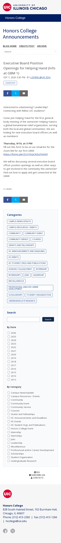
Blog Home (10, 46)
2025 (13, 336)
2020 (13, 354)
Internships (15, 275)
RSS (37, 472)
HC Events (14, 257)
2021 (13, 350)
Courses (36, 239)
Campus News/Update (20, 221)
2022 (13, 347)
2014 (13, 375)
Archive (42, 46)
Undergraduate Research (22, 300)
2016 (13, 368)
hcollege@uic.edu (16, 521)
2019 (13, 358)
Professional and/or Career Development (23, 288)
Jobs (27, 275)
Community (15, 233)
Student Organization (39, 295)
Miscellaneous (16, 281)
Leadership (10, 83)
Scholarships (16, 295)
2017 (13, 365)
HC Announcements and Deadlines (27, 251)
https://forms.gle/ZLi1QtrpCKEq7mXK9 (25, 154)
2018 (13, 361)
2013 (13, 379)
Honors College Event (20, 269)
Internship (41, 269)
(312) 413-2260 (21, 517)
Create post (27, 46)
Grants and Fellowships (21, 245)
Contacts (37, 477)
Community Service (18, 239)
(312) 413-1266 (48, 517)
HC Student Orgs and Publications (27, 263)
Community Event (34, 233)
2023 (13, 343)
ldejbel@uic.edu (40, 77)
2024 (13, 340)
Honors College (15, 18)
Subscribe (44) (37, 475)
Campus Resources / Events (23, 227)
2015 (13, 372)
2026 (13, 332)
